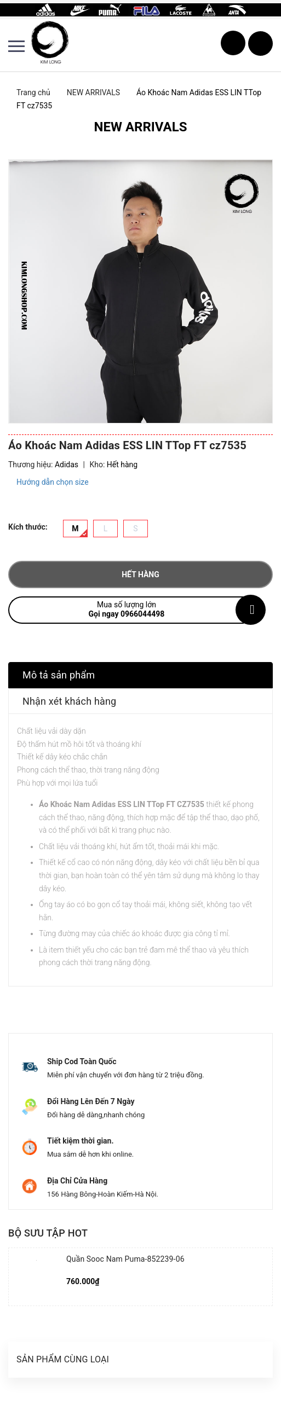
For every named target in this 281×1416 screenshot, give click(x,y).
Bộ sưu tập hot (48, 1233)
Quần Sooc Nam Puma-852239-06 (125, 1259)
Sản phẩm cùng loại (62, 1359)
